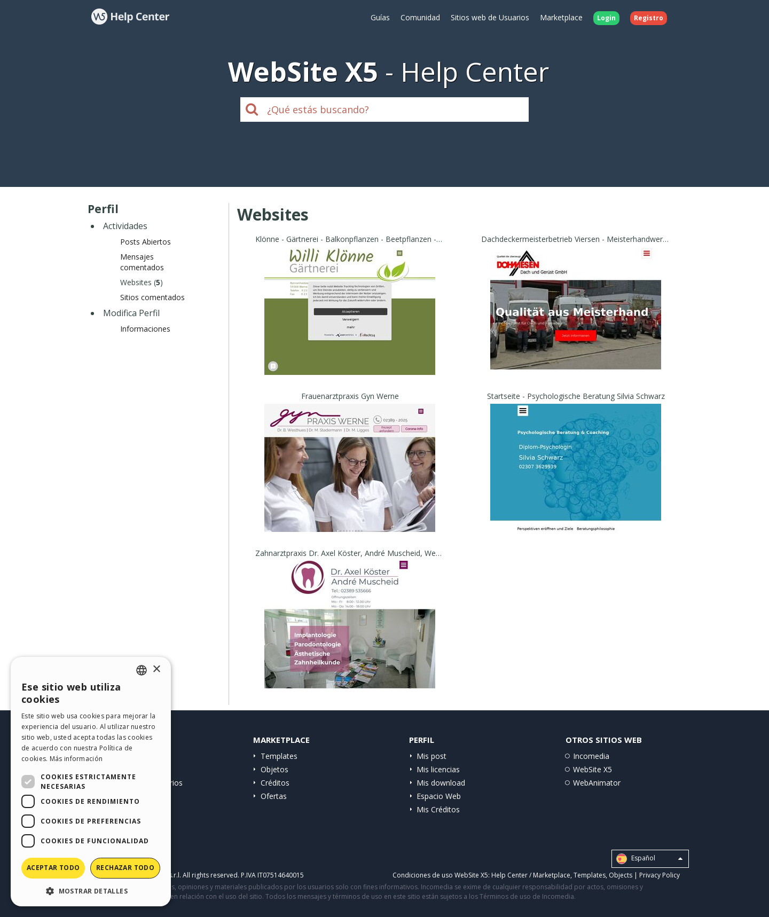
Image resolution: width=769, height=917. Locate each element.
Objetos (274, 769)
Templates (279, 756)
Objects (620, 875)
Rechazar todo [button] (125, 867)
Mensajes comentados (142, 262)
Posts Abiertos (145, 242)
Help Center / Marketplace (530, 875)
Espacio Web (439, 796)
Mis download (441, 783)
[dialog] (91, 781)
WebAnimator (597, 783)
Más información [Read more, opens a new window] (76, 758)
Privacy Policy (659, 875)
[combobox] (141, 670)
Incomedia (591, 756)
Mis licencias (438, 769)
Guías (380, 17)
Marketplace (561, 17)
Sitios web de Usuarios (490, 17)
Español (649, 858)
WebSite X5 (592, 769)
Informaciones (145, 329)
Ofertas (274, 796)
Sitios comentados (152, 297)
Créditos (275, 783)
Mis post (431, 756)
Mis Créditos (438, 809)
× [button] (156, 669)
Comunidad (420, 17)
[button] (90, 890)
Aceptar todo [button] (53, 867)
